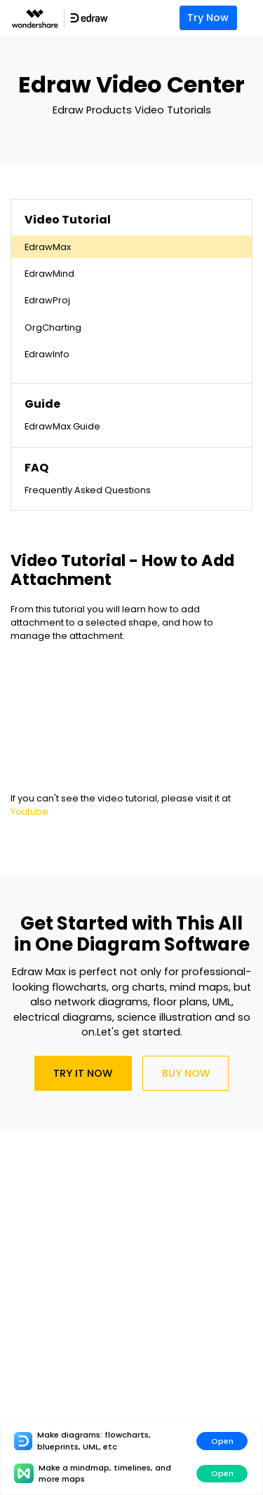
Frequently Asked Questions (88, 490)
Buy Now (186, 1073)
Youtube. (30, 812)
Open (222, 1441)
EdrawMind (49, 274)
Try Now (208, 18)
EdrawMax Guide (62, 426)
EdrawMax (48, 247)
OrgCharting (53, 327)
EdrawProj (47, 300)
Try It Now (82, 1073)
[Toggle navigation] (253, 18)
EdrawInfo (47, 354)
